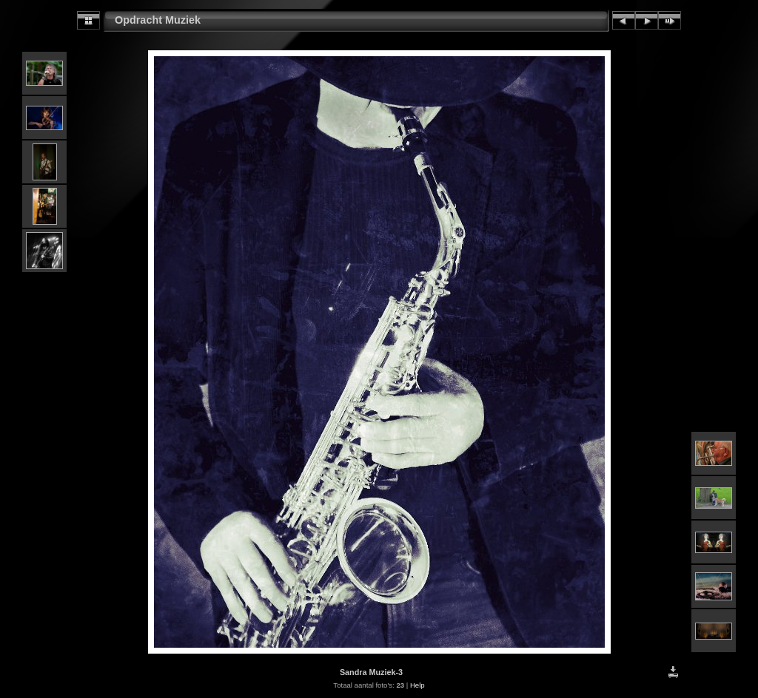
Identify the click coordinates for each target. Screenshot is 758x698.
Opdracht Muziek (158, 20)
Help (417, 685)
